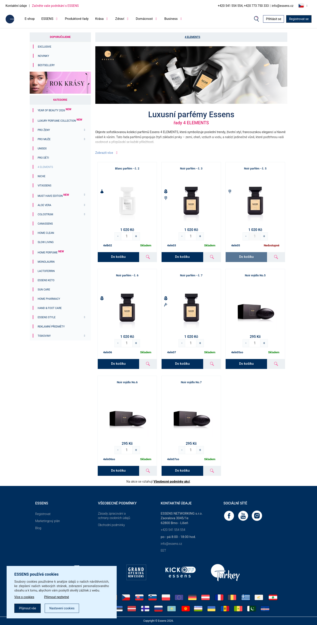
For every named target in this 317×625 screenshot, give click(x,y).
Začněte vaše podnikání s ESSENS (55, 5)
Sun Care (44, 289)
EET (163, 550)
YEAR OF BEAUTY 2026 (54, 110)
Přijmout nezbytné (56, 597)
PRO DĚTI (43, 157)
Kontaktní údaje (16, 5)
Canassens (45, 223)
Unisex (42, 148)
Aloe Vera (44, 205)
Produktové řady (77, 19)
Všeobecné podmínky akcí (172, 481)
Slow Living (45, 242)
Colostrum (45, 214)
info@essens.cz (282, 5)
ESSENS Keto (46, 280)
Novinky (43, 56)
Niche (41, 176)
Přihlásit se (273, 19)
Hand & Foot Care (50, 308)
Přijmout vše (27, 608)
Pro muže (44, 139)
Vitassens (44, 185)
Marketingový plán (47, 521)
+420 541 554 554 (173, 530)
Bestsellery (46, 65)
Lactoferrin (46, 271)
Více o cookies (24, 597)
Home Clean (46, 232)
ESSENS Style (46, 317)
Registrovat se (299, 19)
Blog (38, 528)
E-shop (30, 19)
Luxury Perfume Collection (60, 120)
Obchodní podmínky (111, 525)
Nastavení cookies (61, 608)
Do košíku (118, 257)
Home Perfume (51, 252)
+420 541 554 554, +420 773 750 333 (243, 5)
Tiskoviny (44, 335)
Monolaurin (46, 261)
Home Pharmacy (49, 298)
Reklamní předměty (51, 326)
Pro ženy (44, 130)
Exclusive (44, 46)
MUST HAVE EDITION (53, 195)
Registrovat (43, 514)
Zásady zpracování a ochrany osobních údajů (114, 516)
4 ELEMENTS (45, 167)
